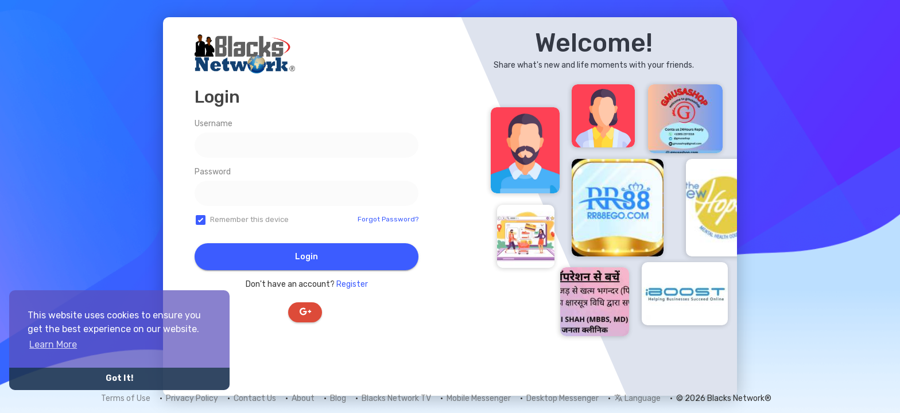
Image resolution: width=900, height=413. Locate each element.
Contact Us (255, 398)
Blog (338, 398)
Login (306, 257)
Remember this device (249, 219)
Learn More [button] (53, 344)
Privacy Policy (192, 398)
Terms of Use (125, 398)
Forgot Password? (388, 219)
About (303, 398)
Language (637, 398)
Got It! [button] (119, 378)
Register (352, 284)
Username (213, 123)
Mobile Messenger (479, 398)
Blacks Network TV (396, 398)
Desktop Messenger (562, 398)
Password (213, 172)
